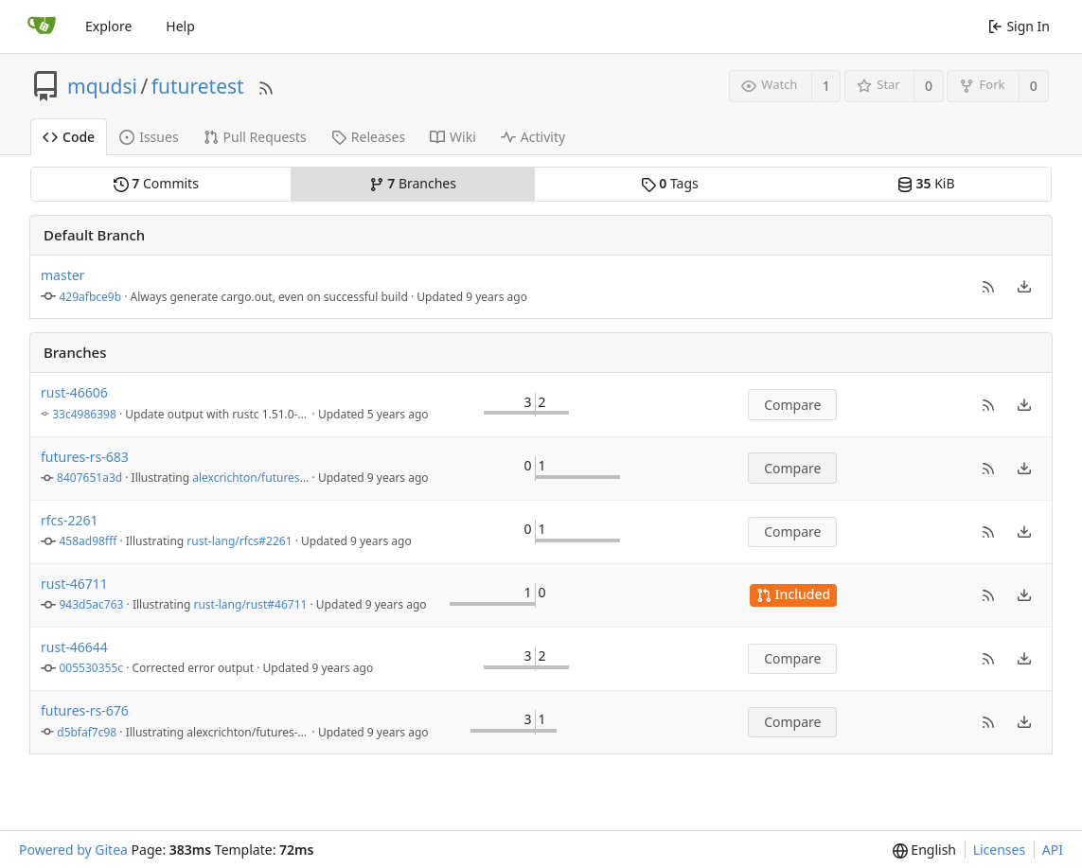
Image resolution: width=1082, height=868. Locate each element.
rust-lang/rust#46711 (250, 604)
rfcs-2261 (69, 520)
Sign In (1019, 26)
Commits (156, 183)
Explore (108, 26)
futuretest (197, 86)
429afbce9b (91, 297)
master (62, 275)
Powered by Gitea (73, 850)
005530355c (92, 668)
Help (180, 26)
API (1052, 850)
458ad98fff (88, 541)
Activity (533, 137)
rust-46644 (74, 647)
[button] (988, 287)
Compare (792, 405)
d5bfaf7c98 (86, 732)
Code (69, 137)
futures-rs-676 (85, 710)
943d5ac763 (92, 604)
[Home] (41, 26)
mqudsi (102, 86)
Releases (368, 137)
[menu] (1024, 287)
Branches (412, 183)
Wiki (453, 137)
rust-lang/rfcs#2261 (239, 541)
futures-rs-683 (85, 457)
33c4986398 (84, 414)
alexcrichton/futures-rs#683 (266, 477)
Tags (670, 183)
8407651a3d (89, 477)
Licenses (999, 850)
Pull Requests (255, 137)
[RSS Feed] (266, 86)
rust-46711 (74, 584)
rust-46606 (74, 392)
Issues (148, 137)
